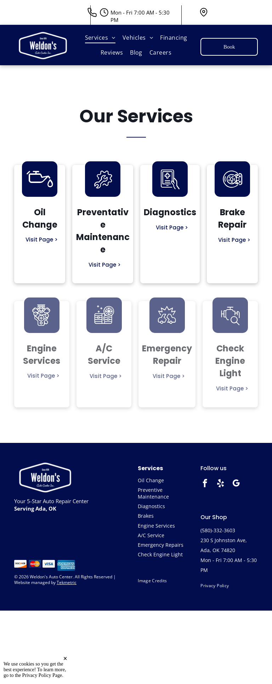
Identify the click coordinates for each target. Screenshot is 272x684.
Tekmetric (66, 582)
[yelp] (220, 484)
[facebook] (205, 484)
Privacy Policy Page (42, 675)
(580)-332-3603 (217, 530)
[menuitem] (100, 37)
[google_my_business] (236, 484)
